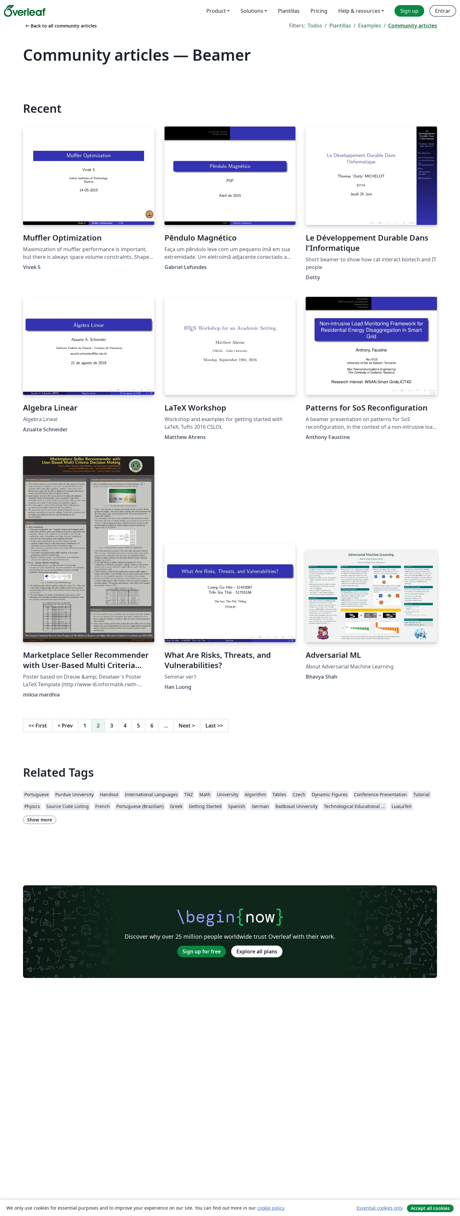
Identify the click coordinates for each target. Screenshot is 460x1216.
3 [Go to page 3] (111, 725)
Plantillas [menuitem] (289, 10)
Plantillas (340, 25)
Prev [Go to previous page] (65, 725)
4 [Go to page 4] (125, 725)
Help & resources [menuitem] (359, 10)
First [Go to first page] (37, 725)
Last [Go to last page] (214, 725)
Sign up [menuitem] (409, 10)
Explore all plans (256, 951)
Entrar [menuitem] (442, 10)
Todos (315, 25)
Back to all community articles (60, 26)
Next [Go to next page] (187, 725)
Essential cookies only (379, 1208)
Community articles (412, 25)
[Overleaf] (24, 11)
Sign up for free (201, 951)
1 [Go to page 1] (84, 725)
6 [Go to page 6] (151, 725)
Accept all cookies (430, 1208)
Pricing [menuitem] (318, 10)
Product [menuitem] (216, 10)
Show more (39, 820)
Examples (369, 25)
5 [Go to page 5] (138, 725)
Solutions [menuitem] (252, 10)
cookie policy (270, 1208)
